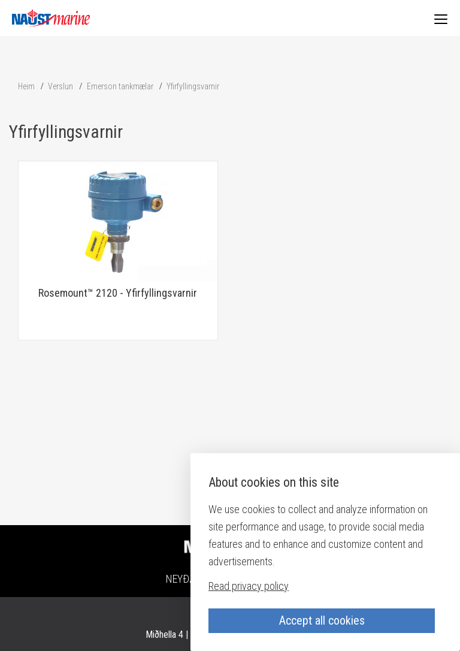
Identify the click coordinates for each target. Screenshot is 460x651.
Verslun (60, 86)
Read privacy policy (248, 586)
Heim (26, 86)
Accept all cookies (322, 620)
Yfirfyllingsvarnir (193, 86)
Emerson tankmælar (120, 86)
